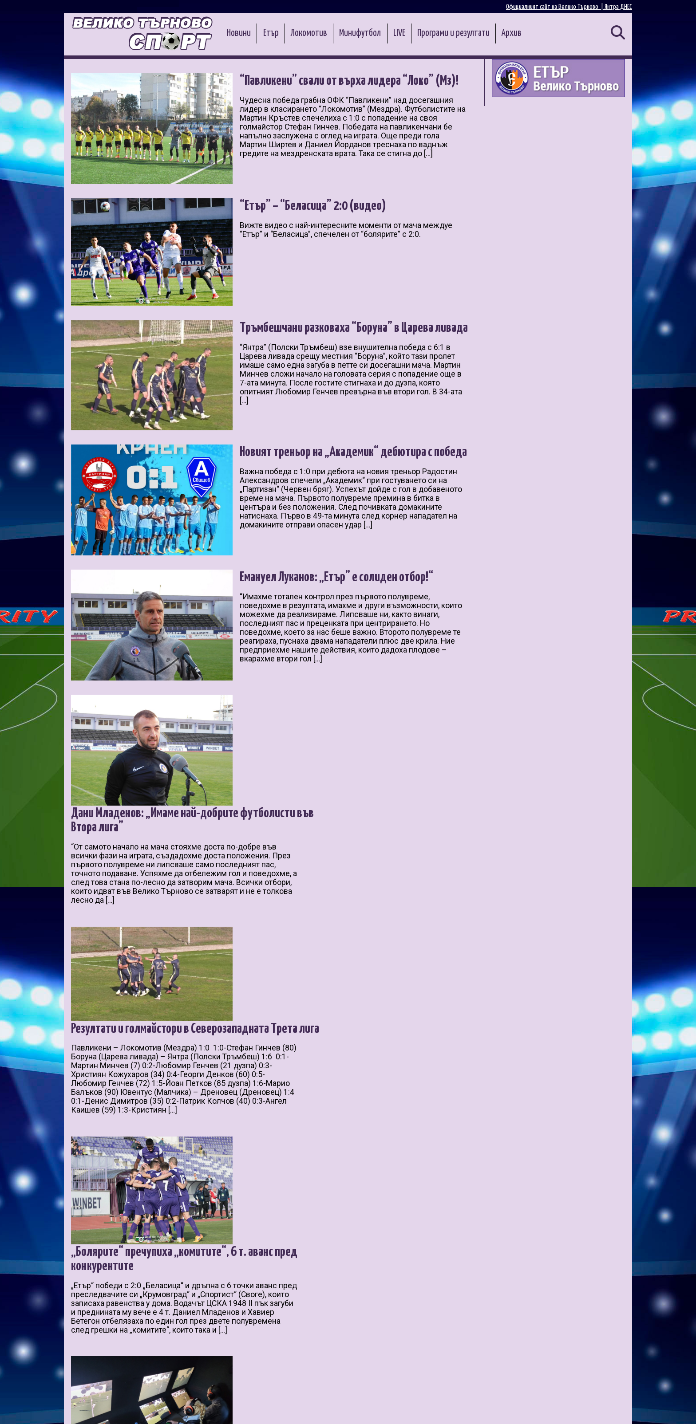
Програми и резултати (453, 33)
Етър (271, 33)
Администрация (187, 1407)
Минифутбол (360, 33)
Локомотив (309, 33)
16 (191, 1317)
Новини (239, 33)
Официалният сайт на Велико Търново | (555, 7)
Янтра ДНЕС (618, 7)
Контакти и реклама (600, 1407)
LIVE (399, 33)
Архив (512, 33)
